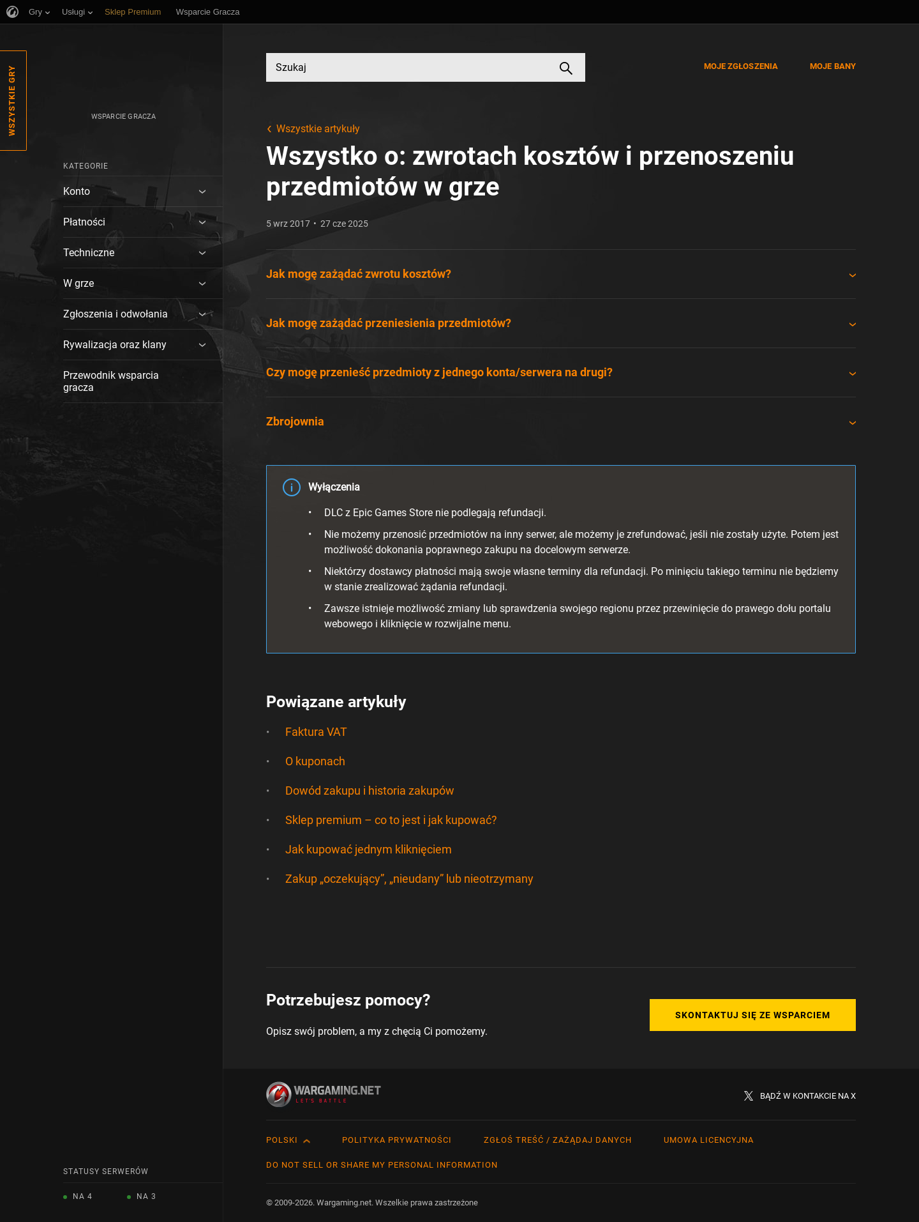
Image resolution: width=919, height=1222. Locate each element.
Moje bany (833, 66)
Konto (76, 191)
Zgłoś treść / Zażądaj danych (558, 1140)
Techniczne (88, 253)
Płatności (84, 222)
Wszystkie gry (12, 100)
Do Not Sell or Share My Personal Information (382, 1165)
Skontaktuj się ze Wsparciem (752, 1015)
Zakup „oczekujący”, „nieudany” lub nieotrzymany (409, 878)
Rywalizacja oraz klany (115, 345)
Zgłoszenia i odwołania (115, 314)
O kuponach (315, 761)
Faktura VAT (316, 731)
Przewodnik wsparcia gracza (111, 381)
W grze (78, 283)
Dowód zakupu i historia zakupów (369, 790)
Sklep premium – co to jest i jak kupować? (391, 820)
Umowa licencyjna (709, 1140)
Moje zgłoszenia (741, 66)
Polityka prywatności (397, 1140)
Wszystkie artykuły (318, 129)
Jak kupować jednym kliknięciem (368, 849)
